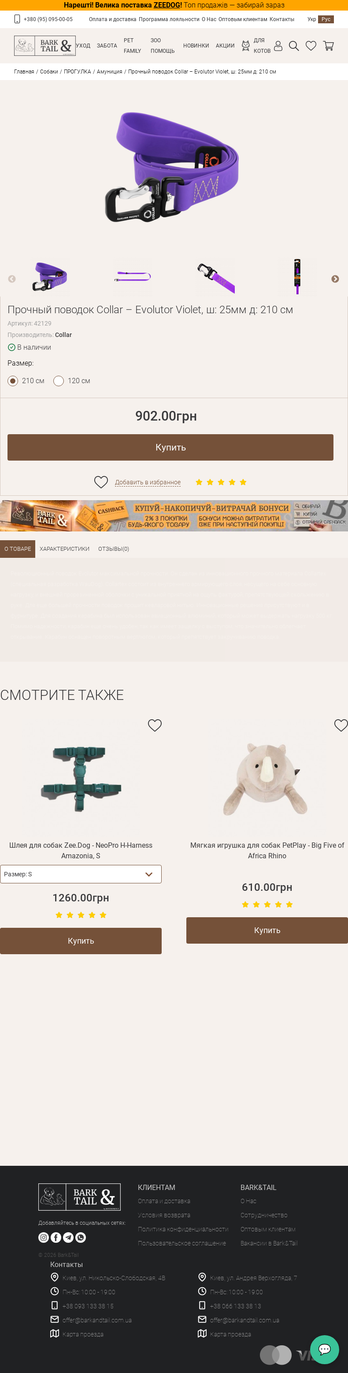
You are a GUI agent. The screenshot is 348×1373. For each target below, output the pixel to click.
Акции (225, 46)
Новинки (196, 46)
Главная (24, 72)
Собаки (49, 72)
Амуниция (109, 72)
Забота (107, 46)
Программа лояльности (169, 19)
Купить (170, 447)
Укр (311, 19)
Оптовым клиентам (242, 19)
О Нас (209, 19)
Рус (326, 19)
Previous (11, 279)
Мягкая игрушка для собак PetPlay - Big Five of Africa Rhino (267, 850)
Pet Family (132, 45)
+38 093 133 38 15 (88, 1306)
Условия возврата (164, 1215)
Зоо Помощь (163, 45)
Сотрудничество (264, 1215)
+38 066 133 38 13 (235, 1306)
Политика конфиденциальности (183, 1229)
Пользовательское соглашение (182, 1243)
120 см (79, 381)
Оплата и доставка (113, 19)
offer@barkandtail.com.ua (97, 1320)
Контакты (282, 19)
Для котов (262, 45)
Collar (63, 334)
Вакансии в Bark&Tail (269, 1243)
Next (335, 279)
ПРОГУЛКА (77, 72)
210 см (33, 381)
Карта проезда (83, 1334)
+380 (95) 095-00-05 (48, 19)
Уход (83, 46)
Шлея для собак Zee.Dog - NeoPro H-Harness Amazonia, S (80, 850)
